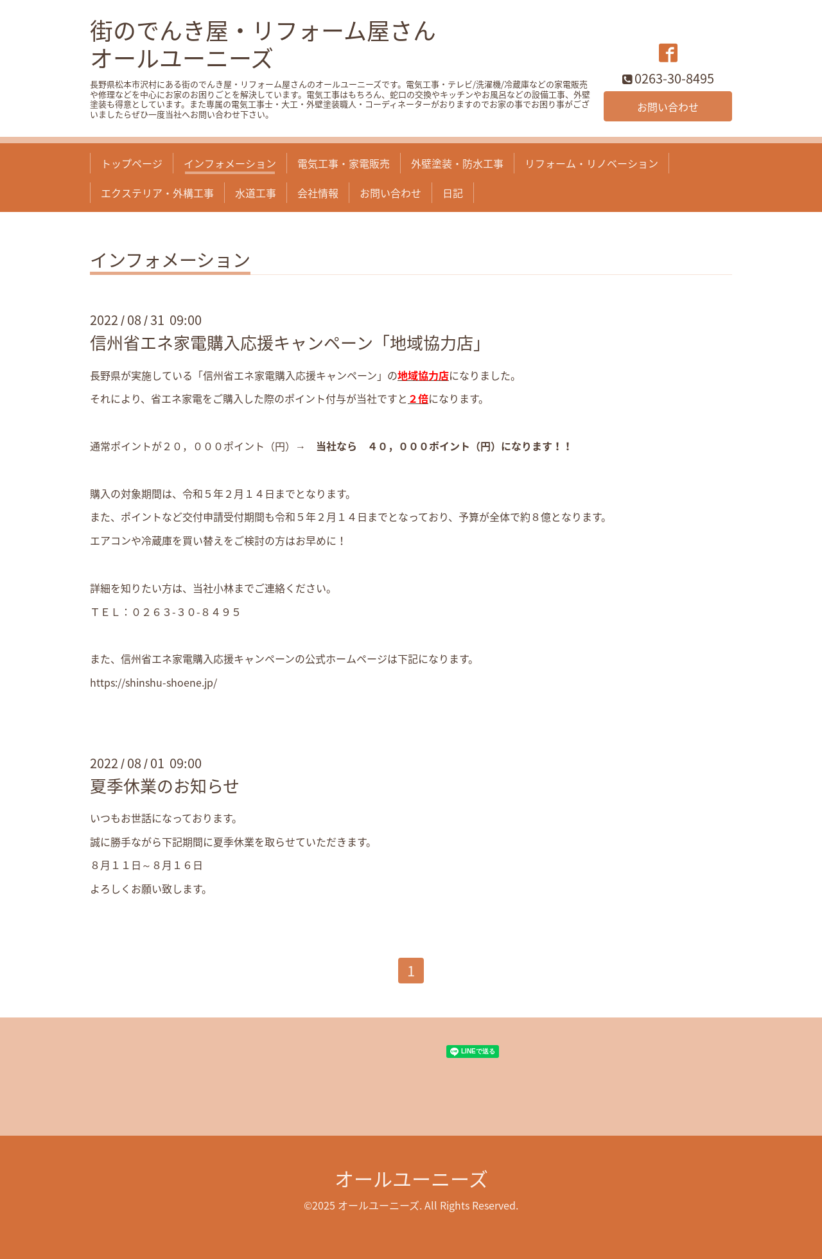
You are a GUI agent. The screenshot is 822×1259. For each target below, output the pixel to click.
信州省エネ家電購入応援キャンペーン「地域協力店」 (290, 342)
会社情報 (317, 192)
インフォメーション (230, 163)
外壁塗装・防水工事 (457, 163)
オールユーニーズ (411, 1178)
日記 (452, 192)
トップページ (131, 163)
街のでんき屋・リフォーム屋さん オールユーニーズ (263, 44)
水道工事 (255, 192)
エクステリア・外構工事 (157, 192)
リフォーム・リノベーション (591, 163)
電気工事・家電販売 (343, 163)
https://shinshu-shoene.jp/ (153, 682)
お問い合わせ (668, 106)
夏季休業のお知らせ (165, 785)
